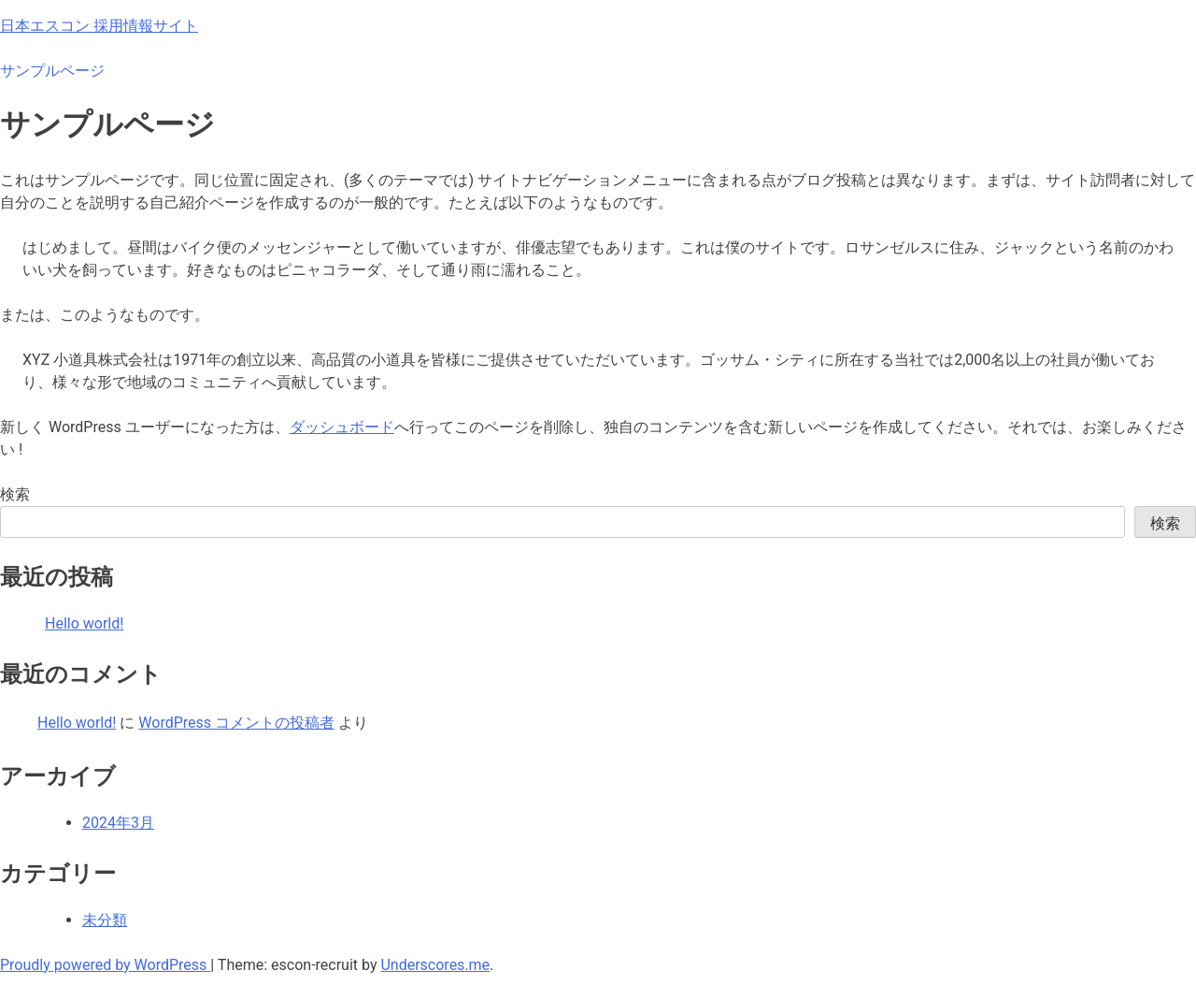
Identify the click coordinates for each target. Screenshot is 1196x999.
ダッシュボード (342, 427)
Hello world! (84, 623)
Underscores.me (435, 965)
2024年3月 (118, 823)
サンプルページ (52, 71)
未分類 (104, 920)
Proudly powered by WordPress (105, 965)
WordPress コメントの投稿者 (236, 722)
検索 (15, 494)
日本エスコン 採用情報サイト (99, 26)
